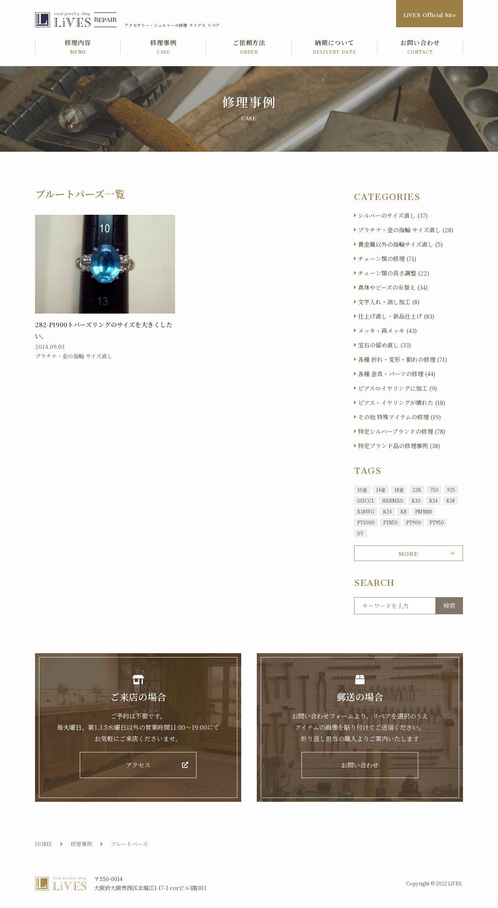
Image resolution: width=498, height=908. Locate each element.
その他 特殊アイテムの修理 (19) (399, 417)
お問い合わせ (420, 47)
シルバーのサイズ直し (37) (393, 215)
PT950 (437, 522)
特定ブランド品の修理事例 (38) (399, 446)
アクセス (138, 765)
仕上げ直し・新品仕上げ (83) (396, 316)
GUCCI (365, 500)
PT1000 (366, 522)
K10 (416, 500)
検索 (449, 605)
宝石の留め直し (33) (384, 345)
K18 (450, 500)
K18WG (365, 511)
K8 (403, 511)
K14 (433, 500)
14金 (381, 489)
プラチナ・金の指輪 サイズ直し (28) (405, 230)
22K (416, 489)
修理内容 (78, 47)
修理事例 (163, 47)
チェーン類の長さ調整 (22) (393, 273)
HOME (43, 844)
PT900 (413, 522)
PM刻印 (423, 511)
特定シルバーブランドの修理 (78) (401, 431)
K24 (387, 511)
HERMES (392, 500)
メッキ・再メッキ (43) (387, 330)
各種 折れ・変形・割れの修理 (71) (402, 359)
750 (434, 489)
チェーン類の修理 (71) (387, 258)
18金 (399, 489)
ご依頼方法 (249, 47)
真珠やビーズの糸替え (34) (393, 287)
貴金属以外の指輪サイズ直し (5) (400, 244)
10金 (362, 489)
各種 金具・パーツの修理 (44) (396, 374)
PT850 (390, 522)
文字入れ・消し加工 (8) (388, 302)
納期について (334, 47)
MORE (408, 552)
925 (451, 489)
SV (360, 533)
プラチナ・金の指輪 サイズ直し (73, 356)
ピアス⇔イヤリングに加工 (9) (397, 388)
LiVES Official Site (429, 13)
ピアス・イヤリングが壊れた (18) (401, 402)
